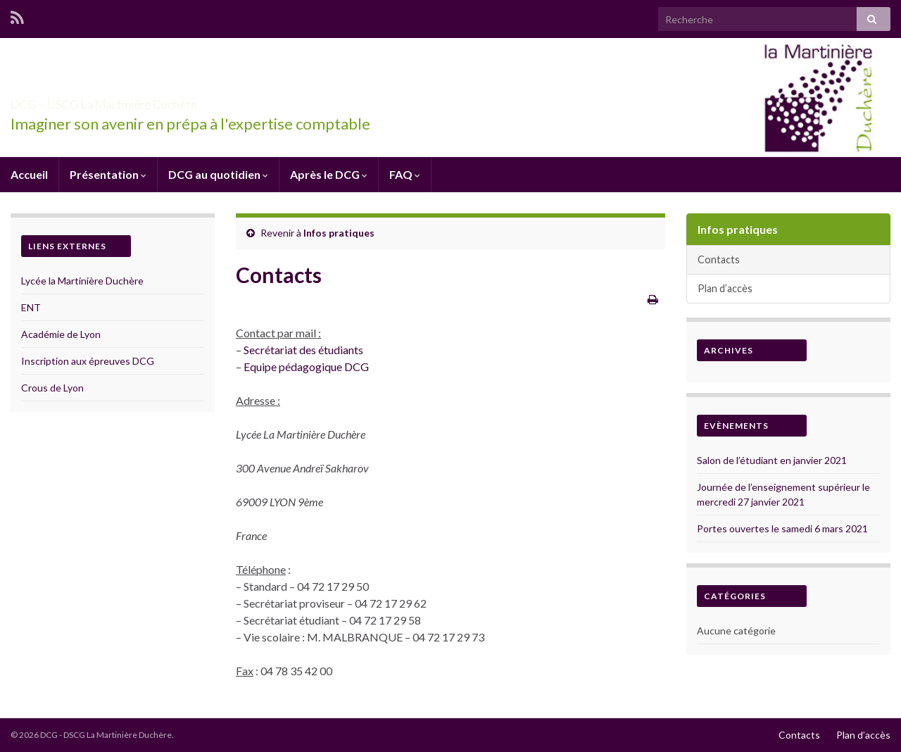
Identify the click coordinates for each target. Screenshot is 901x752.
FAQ (404, 174)
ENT (31, 307)
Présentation (108, 174)
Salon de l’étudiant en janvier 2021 (772, 460)
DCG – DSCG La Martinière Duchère (177, 100)
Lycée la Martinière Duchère (82, 281)
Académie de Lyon (61, 334)
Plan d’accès (725, 288)
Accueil (29, 174)
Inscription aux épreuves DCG (87, 361)
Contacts (719, 259)
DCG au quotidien (218, 174)
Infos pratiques (338, 233)
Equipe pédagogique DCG (306, 366)
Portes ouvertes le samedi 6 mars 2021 (782, 528)
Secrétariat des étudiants (303, 349)
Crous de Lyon (52, 388)
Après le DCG (328, 174)
